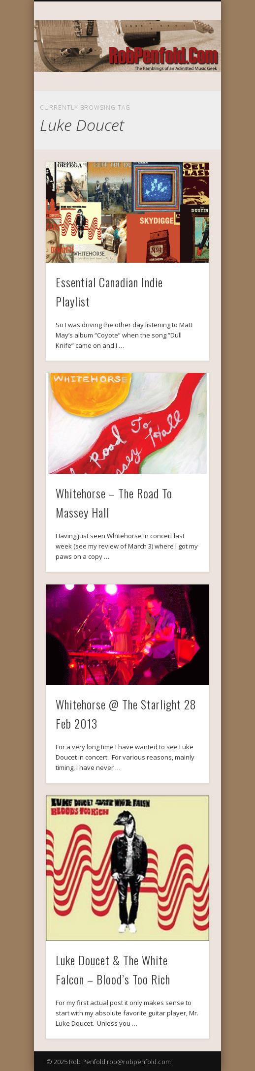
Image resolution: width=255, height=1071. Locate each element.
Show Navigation (185, 88)
